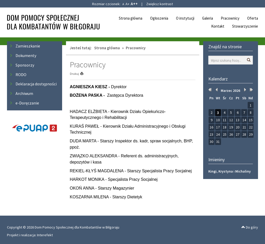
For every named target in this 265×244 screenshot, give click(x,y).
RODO (21, 74)
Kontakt (217, 26)
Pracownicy (230, 18)
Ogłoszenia (159, 18)
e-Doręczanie (27, 102)
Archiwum (24, 93)
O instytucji (185, 18)
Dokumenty (26, 55)
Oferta (252, 18)
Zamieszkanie (28, 45)
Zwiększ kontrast (159, 4)
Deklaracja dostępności (36, 83)
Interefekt (45, 235)
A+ (127, 4)
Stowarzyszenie (245, 26)
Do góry (249, 227)
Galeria (207, 18)
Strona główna (130, 18)
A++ (134, 3)
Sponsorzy (25, 65)
